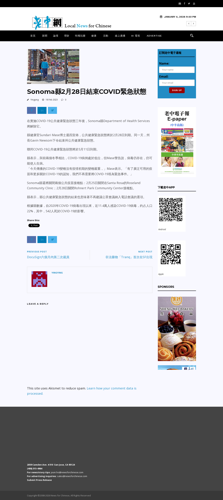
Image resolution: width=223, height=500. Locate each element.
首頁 (33, 35)
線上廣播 (120, 35)
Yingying (34, 99)
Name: (164, 63)
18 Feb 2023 (52, 99)
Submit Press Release (39, 480)
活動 (105, 35)
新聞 (44, 35)
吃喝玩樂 (80, 35)
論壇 (55, 35)
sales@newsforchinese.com (72, 476)
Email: (163, 76)
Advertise (154, 35)
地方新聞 (36, 78)
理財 (66, 35)
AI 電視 (135, 35)
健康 (94, 35)
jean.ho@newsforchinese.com (67, 472)
